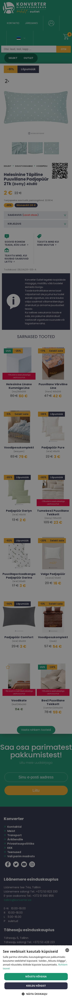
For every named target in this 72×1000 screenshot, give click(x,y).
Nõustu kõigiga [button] (36, 976)
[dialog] (36, 500)
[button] (36, 994)
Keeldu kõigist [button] (36, 985)
